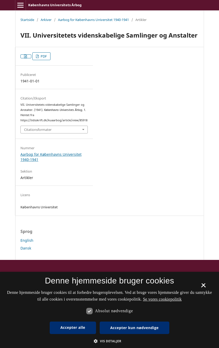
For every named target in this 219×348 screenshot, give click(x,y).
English (26, 240)
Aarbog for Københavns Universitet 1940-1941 (93, 19)
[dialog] (109, 310)
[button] (109, 341)
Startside (27, 19)
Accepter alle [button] (72, 327)
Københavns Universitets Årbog (55, 5)
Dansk (25, 248)
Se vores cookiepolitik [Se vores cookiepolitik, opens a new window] (162, 299)
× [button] (203, 287)
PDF (43, 56)
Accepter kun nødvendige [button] (134, 327)
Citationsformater (38, 129)
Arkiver (46, 19)
